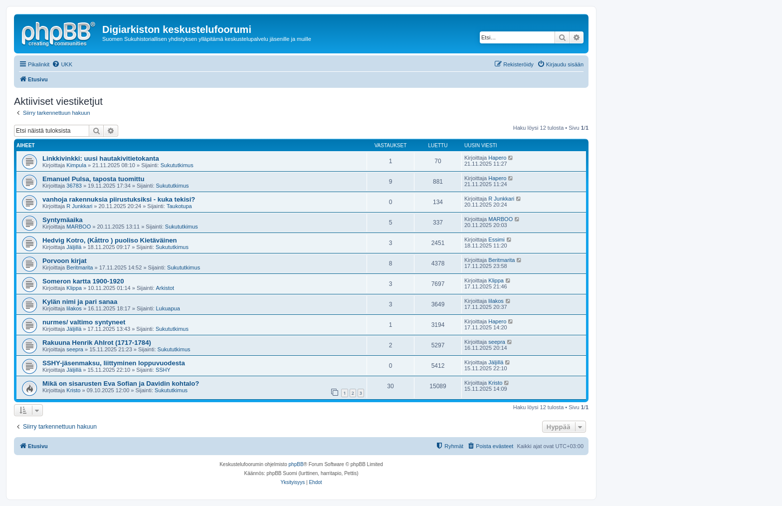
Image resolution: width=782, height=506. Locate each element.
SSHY (163, 370)
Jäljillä (73, 247)
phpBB (296, 464)
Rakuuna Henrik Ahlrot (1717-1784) (96, 342)
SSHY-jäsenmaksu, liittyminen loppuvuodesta (113, 363)
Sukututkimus (177, 165)
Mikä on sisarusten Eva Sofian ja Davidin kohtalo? (120, 383)
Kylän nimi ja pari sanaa (79, 301)
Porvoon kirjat (64, 260)
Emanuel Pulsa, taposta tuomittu (93, 179)
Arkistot (165, 288)
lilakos (74, 308)
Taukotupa (179, 206)
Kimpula (76, 165)
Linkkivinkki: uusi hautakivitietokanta (100, 158)
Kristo (73, 390)
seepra (74, 349)
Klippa (74, 288)
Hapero (497, 158)
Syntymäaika (62, 220)
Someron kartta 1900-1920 (83, 281)
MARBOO (78, 227)
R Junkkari (79, 206)
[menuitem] (62, 64)
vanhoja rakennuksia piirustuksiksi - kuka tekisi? (118, 199)
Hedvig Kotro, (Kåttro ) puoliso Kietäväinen (109, 240)
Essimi (496, 240)
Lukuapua (168, 308)
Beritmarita (79, 267)
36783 (74, 186)
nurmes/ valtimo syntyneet (83, 322)
